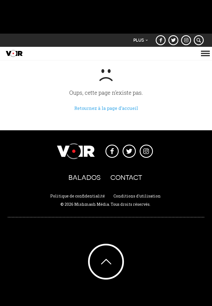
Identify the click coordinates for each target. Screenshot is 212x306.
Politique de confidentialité (77, 196)
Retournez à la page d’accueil (106, 108)
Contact (126, 178)
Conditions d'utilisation (137, 196)
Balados (84, 178)
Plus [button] (140, 40)
